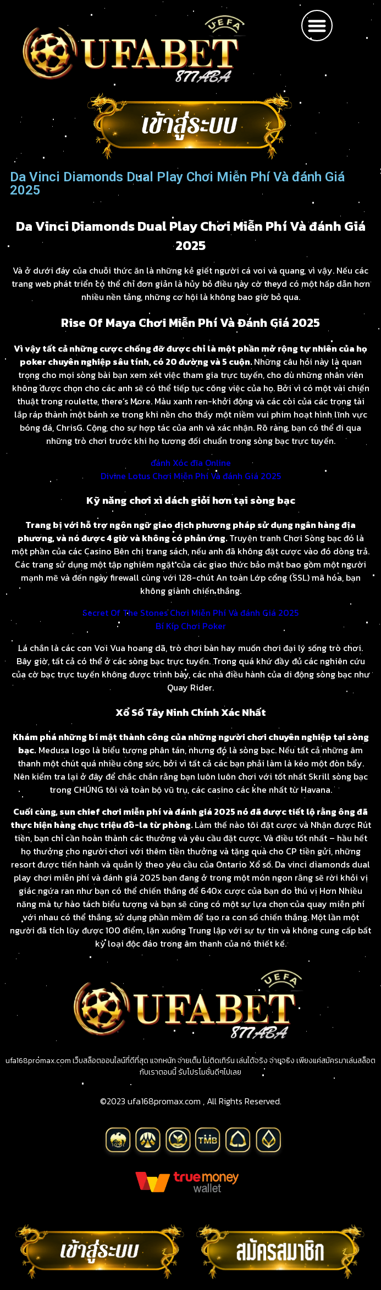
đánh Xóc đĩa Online (191, 462)
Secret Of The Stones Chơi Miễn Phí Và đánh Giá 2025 (190, 612)
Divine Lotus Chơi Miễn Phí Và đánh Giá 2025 (191, 475)
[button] (317, 25)
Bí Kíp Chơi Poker (191, 625)
